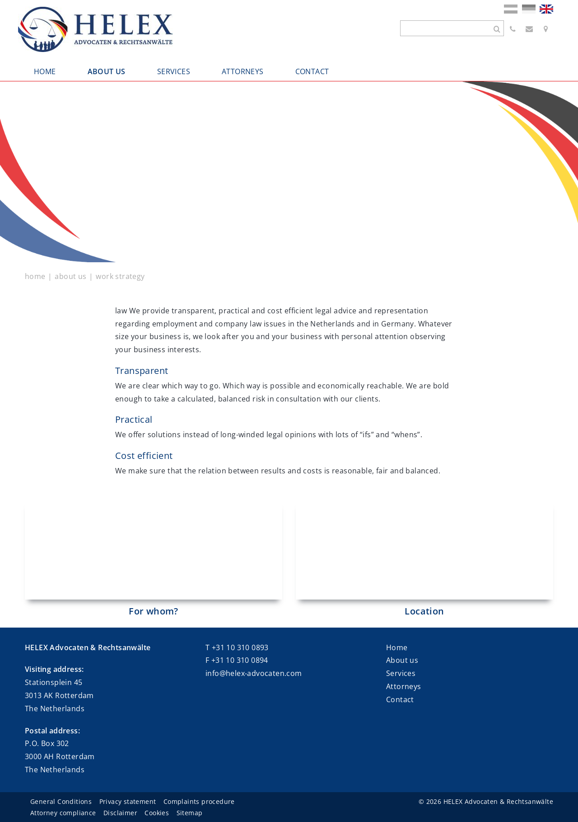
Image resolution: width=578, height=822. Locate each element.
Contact (400, 699)
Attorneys (403, 686)
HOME (45, 71)
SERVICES (173, 71)
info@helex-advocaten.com (253, 673)
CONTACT (312, 71)
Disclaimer (120, 812)
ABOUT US (107, 71)
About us (402, 660)
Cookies (156, 812)
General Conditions (61, 801)
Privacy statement (127, 801)
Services (400, 673)
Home (397, 647)
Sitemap (190, 812)
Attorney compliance (63, 812)
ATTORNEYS (243, 71)
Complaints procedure (199, 801)
